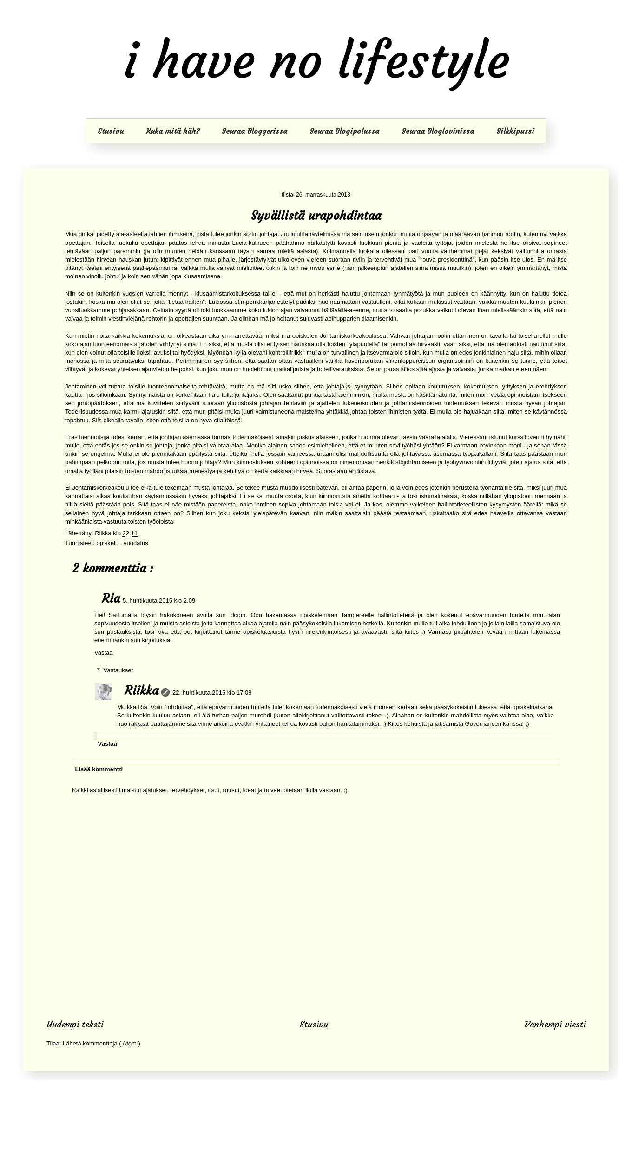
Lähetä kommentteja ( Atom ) (101, 1043)
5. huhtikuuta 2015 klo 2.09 (159, 600)
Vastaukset (118, 670)
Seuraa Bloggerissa (254, 131)
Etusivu (111, 131)
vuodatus (136, 542)
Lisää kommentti (99, 769)
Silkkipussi (515, 131)
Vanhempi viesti (555, 1024)
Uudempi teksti (74, 1024)
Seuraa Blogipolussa (344, 131)
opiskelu (108, 542)
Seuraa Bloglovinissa (438, 131)
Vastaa (103, 652)
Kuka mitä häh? (172, 131)
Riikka (141, 690)
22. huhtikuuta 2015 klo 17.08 (212, 692)
